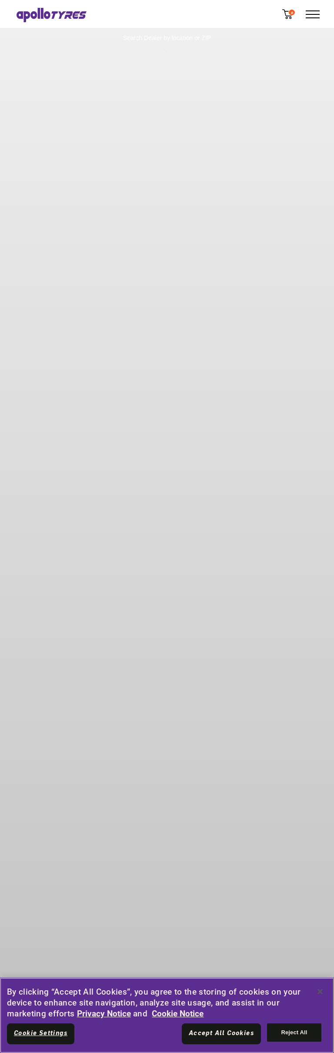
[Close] (320, 991)
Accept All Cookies (221, 1033)
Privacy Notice (104, 1014)
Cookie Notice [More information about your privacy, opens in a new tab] (178, 1014)
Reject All (294, 1032)
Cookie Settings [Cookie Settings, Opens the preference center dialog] (40, 1033)
